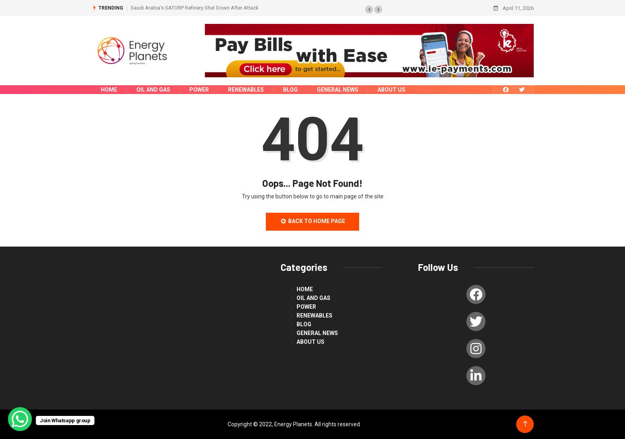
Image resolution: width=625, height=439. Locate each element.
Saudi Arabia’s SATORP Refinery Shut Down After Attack (195, 8)
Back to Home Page (312, 221)
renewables (246, 89)
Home (109, 89)
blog (290, 89)
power (199, 89)
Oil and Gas (153, 89)
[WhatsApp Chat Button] (20, 419)
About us (391, 89)
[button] (369, 10)
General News (337, 89)
